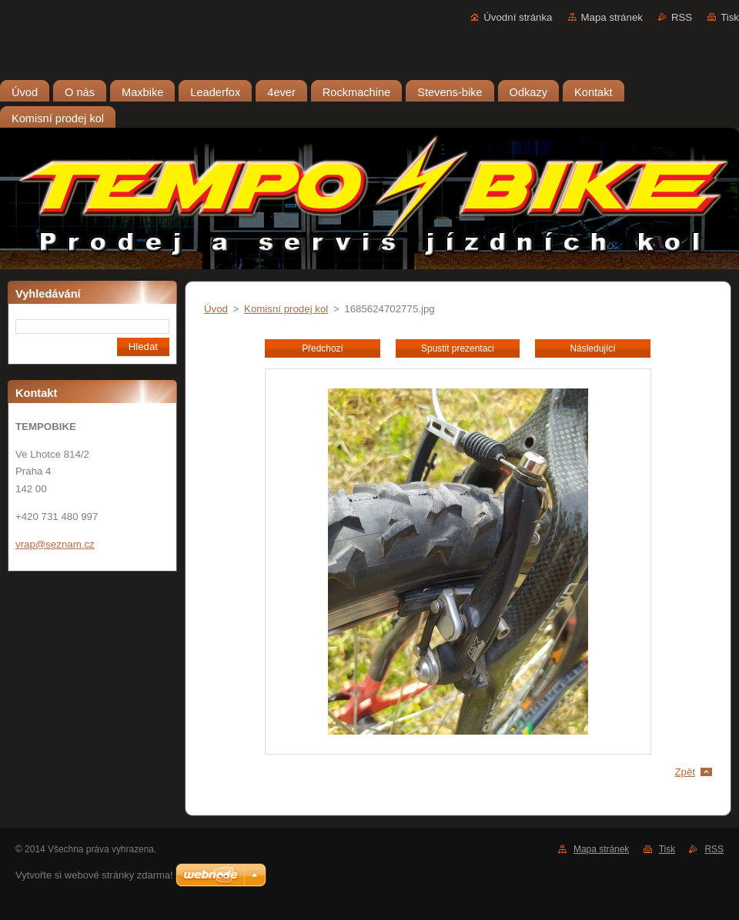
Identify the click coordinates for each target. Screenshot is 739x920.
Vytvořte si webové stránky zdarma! (94, 875)
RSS (681, 17)
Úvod (216, 309)
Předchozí (322, 348)
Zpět (684, 772)
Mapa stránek (612, 17)
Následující (592, 348)
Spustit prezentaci (457, 348)
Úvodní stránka (517, 17)
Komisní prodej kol (286, 309)
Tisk (730, 17)
